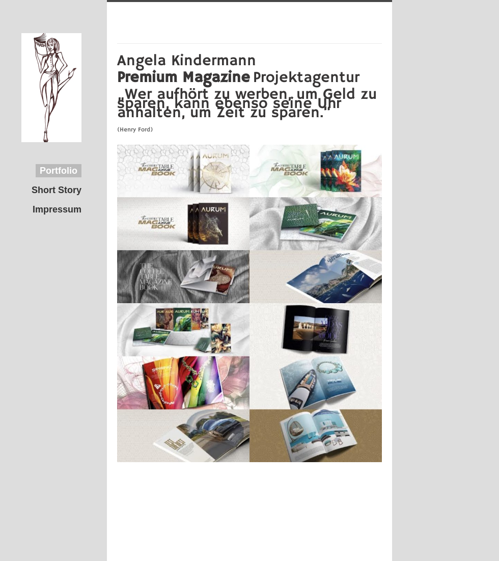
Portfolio (58, 171)
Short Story (56, 190)
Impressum (57, 209)
